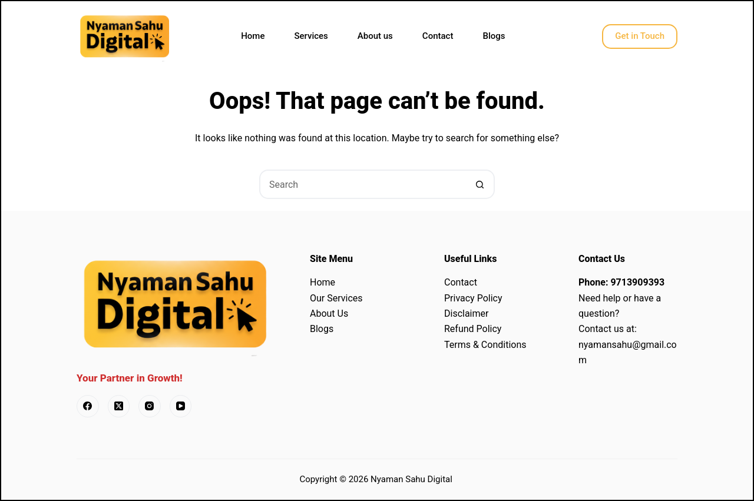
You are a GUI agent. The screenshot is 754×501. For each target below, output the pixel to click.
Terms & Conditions (485, 344)
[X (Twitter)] (119, 406)
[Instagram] (149, 406)
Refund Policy (472, 328)
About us (375, 36)
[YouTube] (181, 406)
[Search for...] (362, 184)
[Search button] (480, 184)
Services (311, 36)
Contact (438, 36)
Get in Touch (639, 36)
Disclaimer (466, 313)
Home (252, 36)
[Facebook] (88, 406)
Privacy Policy (473, 298)
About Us (329, 313)
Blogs (493, 36)
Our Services (336, 298)
